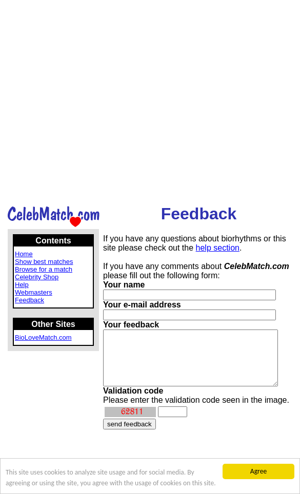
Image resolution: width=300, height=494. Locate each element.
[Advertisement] (101, 102)
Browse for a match (43, 269)
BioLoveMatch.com (43, 337)
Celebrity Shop (36, 277)
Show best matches (44, 261)
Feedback (29, 300)
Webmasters (33, 292)
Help (22, 285)
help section (217, 247)
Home (24, 254)
